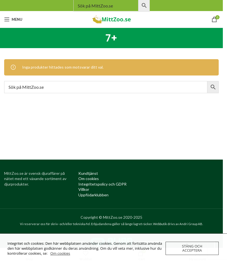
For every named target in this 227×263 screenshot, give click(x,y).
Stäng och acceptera (192, 248)
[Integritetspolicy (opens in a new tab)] (102, 184)
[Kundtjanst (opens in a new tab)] (88, 173)
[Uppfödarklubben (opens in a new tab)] (93, 194)
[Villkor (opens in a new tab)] (83, 189)
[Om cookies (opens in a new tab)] (88, 178)
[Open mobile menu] (13, 19)
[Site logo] (111, 19)
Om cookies (60, 253)
